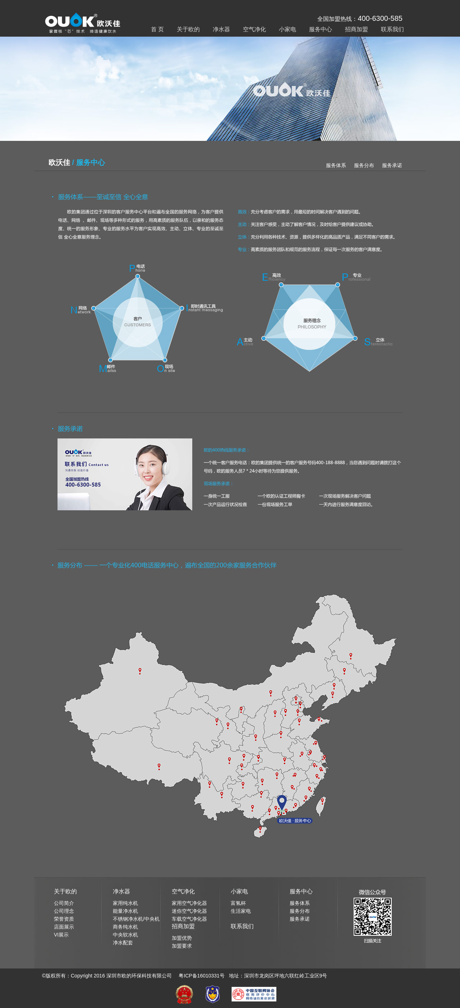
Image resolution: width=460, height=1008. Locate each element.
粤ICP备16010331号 (202, 976)
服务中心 (320, 29)
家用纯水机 (125, 903)
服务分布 (364, 165)
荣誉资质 (64, 919)
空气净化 (254, 29)
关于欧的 (188, 29)
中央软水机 (125, 935)
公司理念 (64, 911)
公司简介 (64, 903)
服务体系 (336, 165)
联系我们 (392, 29)
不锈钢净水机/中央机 (136, 919)
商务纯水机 (125, 927)
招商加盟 (356, 29)
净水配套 (123, 942)
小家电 (287, 29)
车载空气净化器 (189, 919)
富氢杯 (238, 903)
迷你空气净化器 (189, 911)
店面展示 (64, 927)
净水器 (221, 29)
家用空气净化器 (189, 903)
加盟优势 (182, 938)
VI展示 (61, 935)
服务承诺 (392, 165)
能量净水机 (125, 911)
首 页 (157, 29)
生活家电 (241, 911)
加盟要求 (182, 946)
